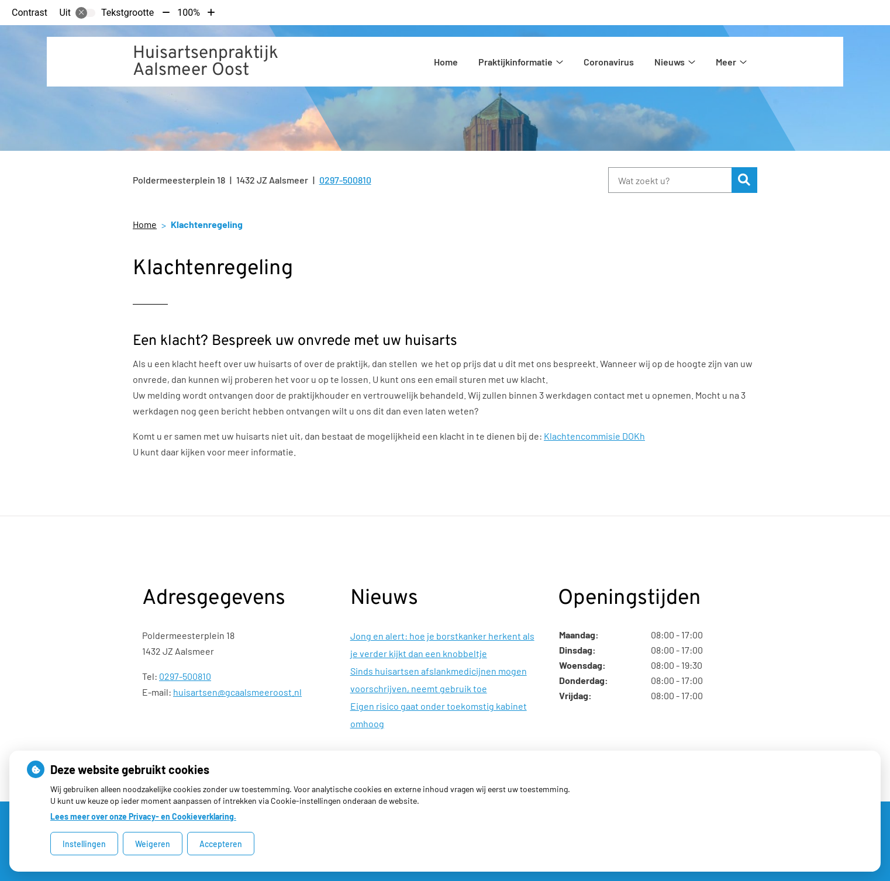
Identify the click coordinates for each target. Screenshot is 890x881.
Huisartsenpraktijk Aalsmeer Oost (205, 62)
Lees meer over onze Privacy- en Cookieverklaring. (143, 816)
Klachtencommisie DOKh (594, 435)
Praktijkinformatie (515, 61)
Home (446, 61)
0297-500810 (185, 676)
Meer (726, 61)
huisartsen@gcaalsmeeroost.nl (237, 691)
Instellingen (84, 844)
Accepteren (220, 844)
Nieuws (669, 61)
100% (188, 12)
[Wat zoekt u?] (670, 180)
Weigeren (152, 844)
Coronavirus (609, 61)
